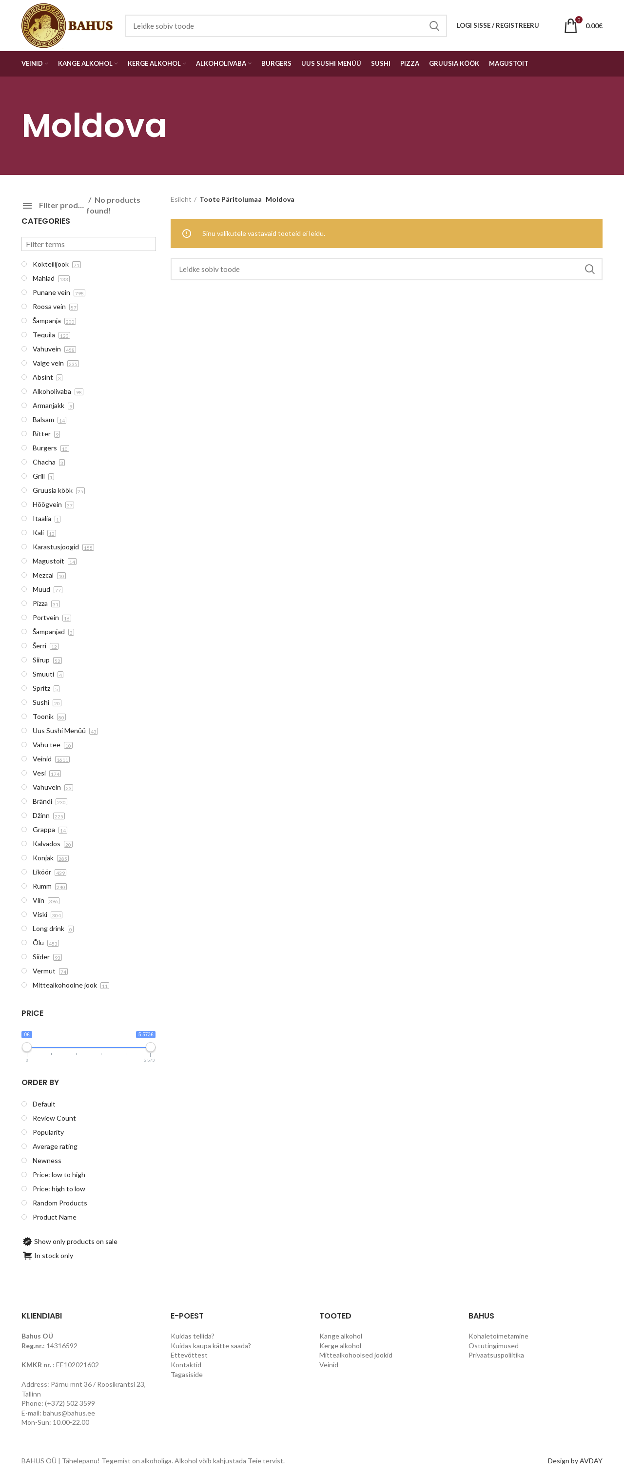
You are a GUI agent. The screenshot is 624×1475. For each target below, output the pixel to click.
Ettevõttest (189, 1355)
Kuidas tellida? (192, 1336)
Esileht (181, 199)
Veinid (328, 1364)
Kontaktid (186, 1364)
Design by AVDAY (575, 1460)
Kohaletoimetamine (498, 1336)
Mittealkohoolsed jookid (355, 1355)
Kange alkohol (340, 1336)
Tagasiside (187, 1374)
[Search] (387, 269)
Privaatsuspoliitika (496, 1355)
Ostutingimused (493, 1345)
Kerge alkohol (340, 1345)
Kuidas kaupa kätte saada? (211, 1345)
